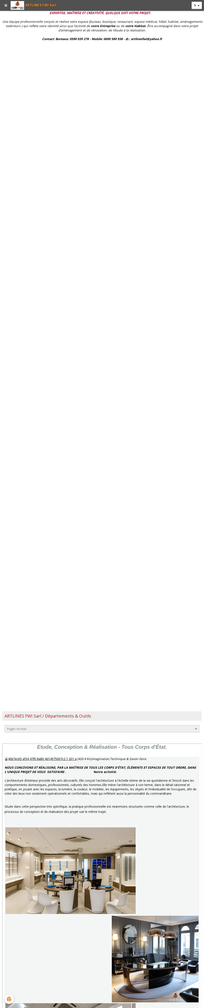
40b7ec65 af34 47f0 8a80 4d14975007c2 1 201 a (42, 759)
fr (195, 5)
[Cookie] (9, 999)
